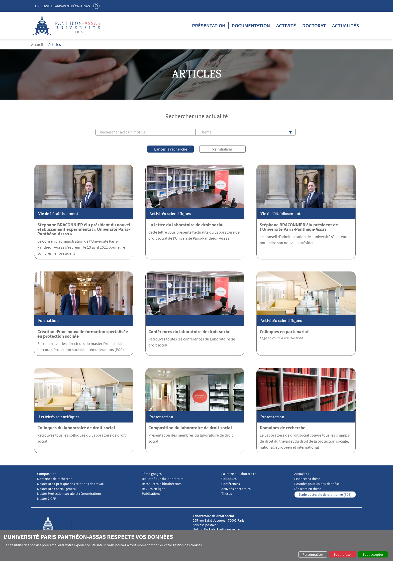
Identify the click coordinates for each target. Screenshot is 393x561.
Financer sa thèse (307, 478)
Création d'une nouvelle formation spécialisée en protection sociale (82, 333)
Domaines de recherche (282, 427)
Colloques (229, 478)
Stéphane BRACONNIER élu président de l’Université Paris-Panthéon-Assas (299, 226)
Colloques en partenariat (284, 331)
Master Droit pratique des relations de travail (70, 483)
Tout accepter (373, 554)
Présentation (208, 25)
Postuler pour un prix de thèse (317, 483)
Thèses (226, 493)
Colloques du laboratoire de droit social (76, 427)
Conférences (230, 483)
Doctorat (314, 25)
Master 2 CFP (46, 498)
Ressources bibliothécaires (161, 483)
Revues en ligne (153, 488)
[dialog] (196, 545)
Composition (46, 473)
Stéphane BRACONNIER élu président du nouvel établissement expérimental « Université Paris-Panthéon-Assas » (83, 229)
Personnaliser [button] (313, 554)
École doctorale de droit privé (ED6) (325, 494)
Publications (151, 493)
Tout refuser (343, 554)
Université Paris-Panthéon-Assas (62, 6)
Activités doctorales (236, 488)
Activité (286, 25)
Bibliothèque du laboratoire (162, 478)
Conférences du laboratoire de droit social (189, 331)
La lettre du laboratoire (238, 473)
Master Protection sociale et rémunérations (69, 493)
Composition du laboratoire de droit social (190, 427)
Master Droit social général (57, 488)
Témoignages (152, 473)
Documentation (251, 25)
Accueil (37, 44)
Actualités (345, 25)
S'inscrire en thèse (307, 488)
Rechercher (97, 6)
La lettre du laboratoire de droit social (186, 224)
